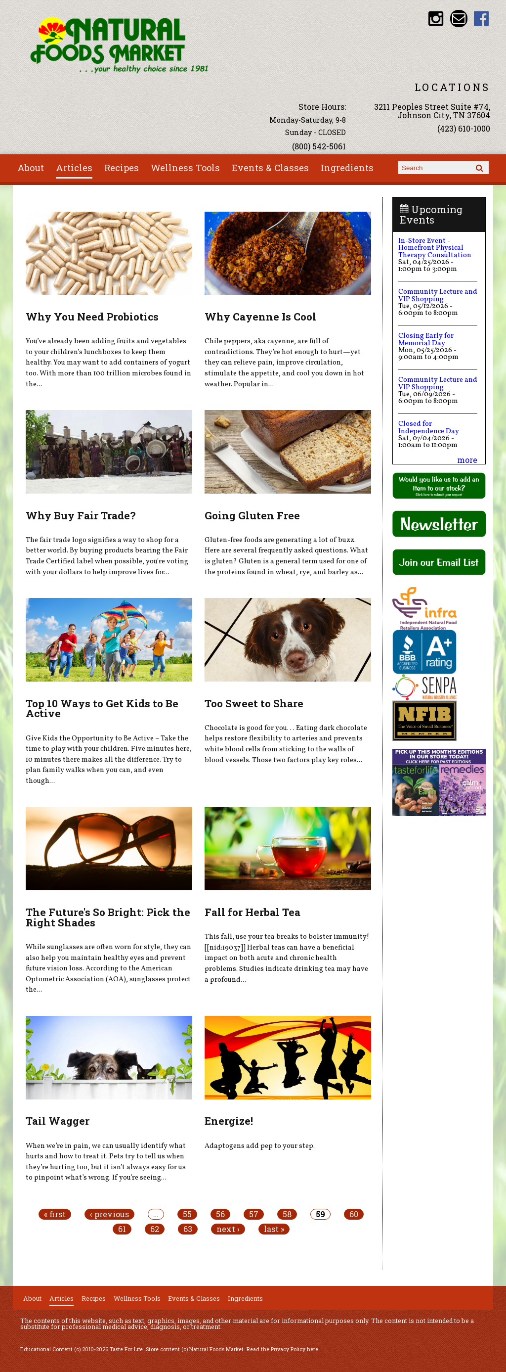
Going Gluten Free (252, 515)
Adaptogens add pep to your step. (260, 1146)
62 (154, 1229)
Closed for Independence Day (428, 427)
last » (274, 1229)
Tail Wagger (57, 1121)
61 (122, 1229)
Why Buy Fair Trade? (80, 515)
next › (228, 1229)
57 (253, 1214)
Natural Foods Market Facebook (481, 18)
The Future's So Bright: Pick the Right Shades (108, 917)
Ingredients (347, 168)
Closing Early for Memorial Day (426, 339)
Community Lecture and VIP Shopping (437, 295)
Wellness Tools (185, 168)
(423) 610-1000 (463, 128)
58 (287, 1214)
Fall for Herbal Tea (252, 912)
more (467, 460)
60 (353, 1214)
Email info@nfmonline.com (458, 18)
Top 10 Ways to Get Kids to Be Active (102, 708)
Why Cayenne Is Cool (260, 316)
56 (220, 1214)
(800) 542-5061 (319, 146)
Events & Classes (270, 168)
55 (187, 1214)
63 (187, 1229)
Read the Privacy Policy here (282, 1349)
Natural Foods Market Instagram (436, 18)
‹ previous (109, 1214)
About (30, 168)
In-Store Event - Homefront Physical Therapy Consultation (434, 248)
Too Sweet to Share (254, 703)
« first (55, 1214)
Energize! (229, 1121)
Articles (74, 168)
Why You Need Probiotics (92, 316)
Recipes (121, 168)
